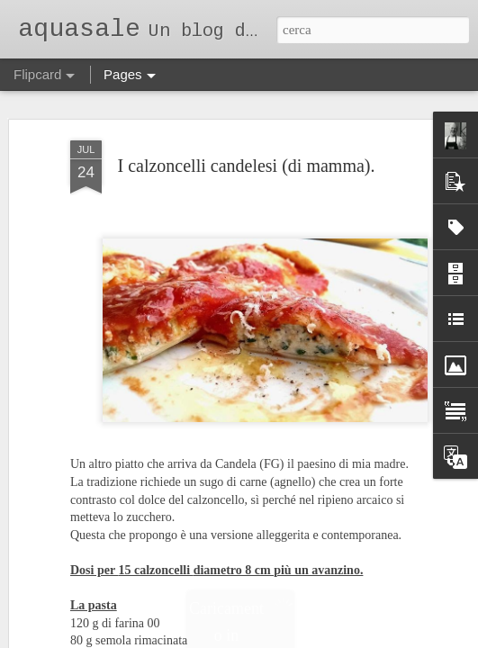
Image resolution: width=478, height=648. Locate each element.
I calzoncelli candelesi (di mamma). (246, 163)
